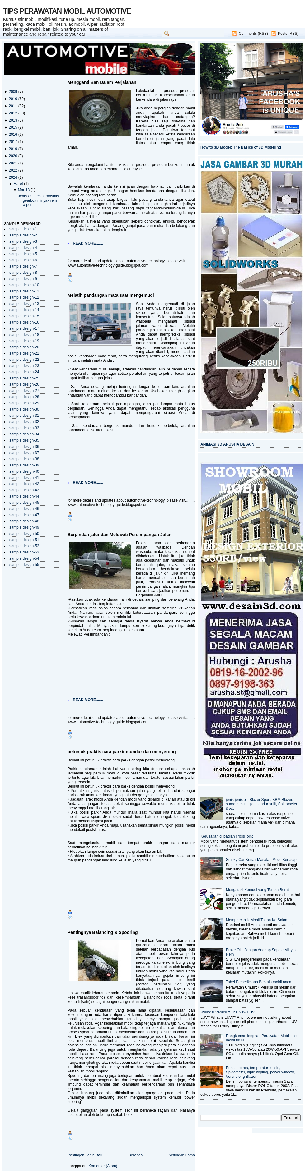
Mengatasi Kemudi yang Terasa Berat (257, 890)
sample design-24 (24, 372)
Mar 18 (24, 190)
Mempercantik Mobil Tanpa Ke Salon (256, 920)
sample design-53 (24, 552)
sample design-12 (24, 297)
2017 (13, 142)
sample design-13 (24, 303)
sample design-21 (24, 353)
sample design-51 (24, 540)
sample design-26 (24, 384)
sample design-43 (24, 490)
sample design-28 (24, 397)
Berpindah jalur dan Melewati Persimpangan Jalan (119, 534)
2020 (13, 156)
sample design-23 (24, 366)
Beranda (136, 1155)
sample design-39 (24, 465)
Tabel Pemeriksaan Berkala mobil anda (258, 982)
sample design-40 (24, 471)
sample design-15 (24, 316)
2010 (13, 99)
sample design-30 (24, 409)
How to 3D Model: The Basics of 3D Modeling (240, 147)
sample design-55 (24, 565)
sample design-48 (24, 521)
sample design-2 (23, 235)
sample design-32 (24, 422)
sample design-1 (23, 229)
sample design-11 (24, 291)
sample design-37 (24, 453)
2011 (13, 106)
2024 (13, 177)
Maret (18, 183)
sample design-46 (24, 509)
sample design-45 (24, 502)
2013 (13, 120)
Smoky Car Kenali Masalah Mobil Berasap (261, 859)
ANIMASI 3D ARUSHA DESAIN (227, 444)
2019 (13, 149)
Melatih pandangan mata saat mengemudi (111, 295)
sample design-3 (23, 241)
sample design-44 (24, 496)
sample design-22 (24, 359)
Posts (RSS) (288, 33)
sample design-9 (23, 279)
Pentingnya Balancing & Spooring (103, 932)
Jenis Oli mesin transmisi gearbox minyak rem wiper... (39, 200)
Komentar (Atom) (102, 1166)
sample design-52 (24, 546)
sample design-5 (23, 254)
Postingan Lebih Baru (86, 1155)
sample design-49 (24, 527)
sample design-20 (24, 347)
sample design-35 (24, 440)
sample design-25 (24, 378)
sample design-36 (24, 446)
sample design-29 (24, 403)
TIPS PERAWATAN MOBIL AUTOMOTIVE (67, 11)
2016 (13, 134)
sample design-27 (24, 390)
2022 (13, 170)
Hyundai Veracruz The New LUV (227, 1012)
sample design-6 (23, 260)
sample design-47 (24, 515)
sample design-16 (24, 322)
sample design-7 (23, 266)
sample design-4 (23, 248)
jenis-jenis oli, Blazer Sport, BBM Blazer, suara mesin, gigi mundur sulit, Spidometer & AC (262, 804)
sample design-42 (24, 484)
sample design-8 (23, 272)
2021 (13, 163)
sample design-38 (24, 459)
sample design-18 (24, 335)
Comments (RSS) (253, 33)
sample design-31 (24, 415)
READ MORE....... (88, 243)
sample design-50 (24, 533)
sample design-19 (24, 341)
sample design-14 (24, 310)
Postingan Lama (181, 1155)
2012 (13, 113)
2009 (13, 92)
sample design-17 (24, 328)
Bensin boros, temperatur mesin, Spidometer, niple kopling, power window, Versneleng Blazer (260, 1072)
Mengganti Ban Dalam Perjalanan (102, 82)
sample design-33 (24, 428)
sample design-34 (24, 434)
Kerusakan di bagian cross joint (226, 836)
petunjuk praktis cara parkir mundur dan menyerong (122, 751)
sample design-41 (24, 477)
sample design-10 (24, 285)
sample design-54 (24, 558)
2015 (13, 127)
